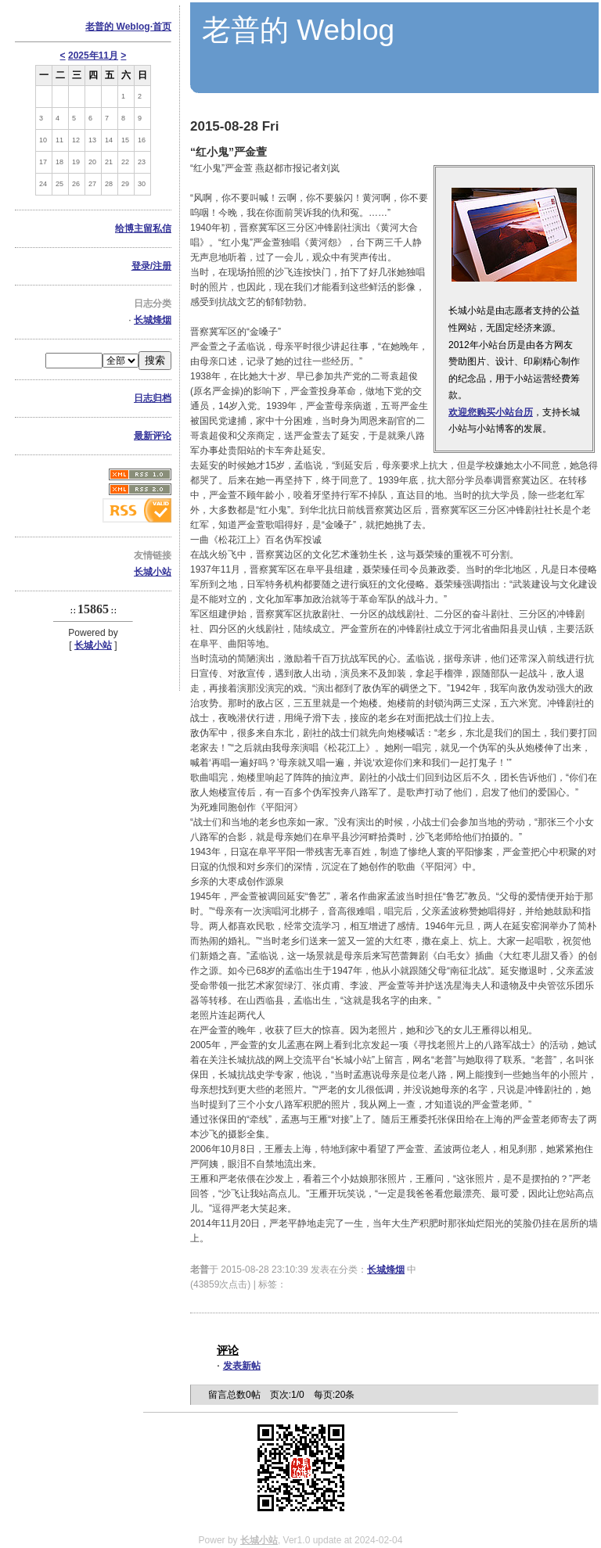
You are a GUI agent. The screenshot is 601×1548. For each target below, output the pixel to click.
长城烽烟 (152, 319)
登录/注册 (151, 265)
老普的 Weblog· (128, 26)
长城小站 (152, 571)
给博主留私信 (143, 228)
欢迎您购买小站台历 (490, 412)
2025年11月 (93, 55)
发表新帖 (242, 1365)
